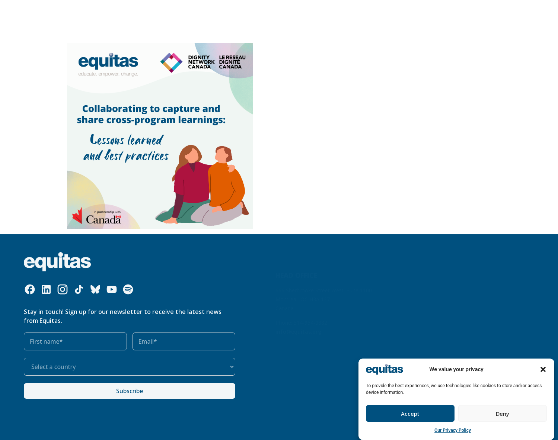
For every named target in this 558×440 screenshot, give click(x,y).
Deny (502, 413)
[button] (543, 369)
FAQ (437, 11)
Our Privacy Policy (452, 430)
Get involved (268, 11)
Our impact (226, 11)
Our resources (186, 11)
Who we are (94, 11)
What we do (140, 11)
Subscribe (129, 391)
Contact (459, 11)
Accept (410, 413)
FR (423, 11)
